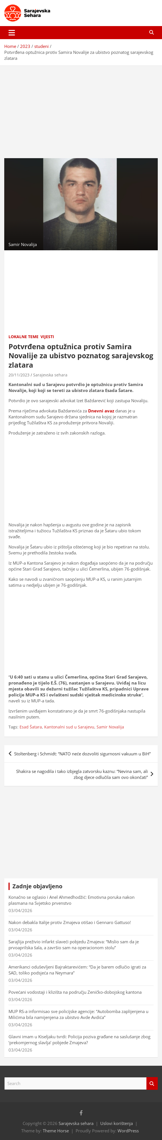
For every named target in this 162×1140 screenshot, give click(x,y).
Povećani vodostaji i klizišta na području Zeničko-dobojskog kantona (75, 992)
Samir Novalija (110, 727)
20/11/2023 (18, 375)
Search (152, 1083)
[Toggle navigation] (11, 32)
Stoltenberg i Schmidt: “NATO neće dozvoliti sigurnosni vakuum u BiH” (82, 754)
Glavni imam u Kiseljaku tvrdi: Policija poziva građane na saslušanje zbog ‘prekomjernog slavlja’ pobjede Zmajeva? (79, 1039)
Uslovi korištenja (116, 1123)
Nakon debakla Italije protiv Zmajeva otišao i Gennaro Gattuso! (69, 922)
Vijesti (47, 336)
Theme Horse (56, 1130)
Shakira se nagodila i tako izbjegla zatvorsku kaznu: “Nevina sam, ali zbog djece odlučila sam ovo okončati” (82, 774)
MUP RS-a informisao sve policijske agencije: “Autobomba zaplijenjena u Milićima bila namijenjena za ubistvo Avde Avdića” (78, 1014)
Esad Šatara (31, 727)
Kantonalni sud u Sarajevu (69, 727)
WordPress (128, 1130)
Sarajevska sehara (50, 375)
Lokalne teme (23, 336)
